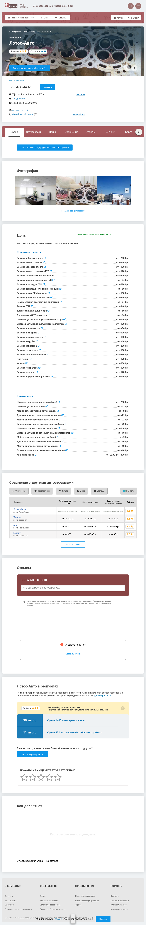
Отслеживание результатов (87, 900)
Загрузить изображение (50, 905)
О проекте (9, 896)
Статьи (43, 896)
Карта (128, 131)
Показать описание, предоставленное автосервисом (45, 147)
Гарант (17, 533)
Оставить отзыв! (73, 654)
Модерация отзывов (119, 909)
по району (133, 17)
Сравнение (71, 131)
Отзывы (60, 18)
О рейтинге (9, 905)
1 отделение (18, 98)
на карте (80, 94)
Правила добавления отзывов (53, 909)
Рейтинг (109, 131)
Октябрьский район (22, 114)
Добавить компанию (49, 900)
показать (48, 87)
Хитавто (17, 517)
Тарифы (78, 905)
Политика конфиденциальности (18, 909)
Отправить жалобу (118, 905)
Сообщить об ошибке (119, 900)
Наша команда (11, 900)
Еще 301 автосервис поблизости (29, 68)
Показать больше (73, 544)
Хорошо (103, 919)
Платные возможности (85, 896)
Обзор (14, 131)
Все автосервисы (21, 18)
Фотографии (33, 131)
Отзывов (37, 51)
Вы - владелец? (16, 80)
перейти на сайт (21, 110)
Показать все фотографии (73, 211)
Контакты (114, 896)
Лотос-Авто (19, 509)
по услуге (119, 17)
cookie (58, 919)
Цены (44, 18)
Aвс (15, 525)
